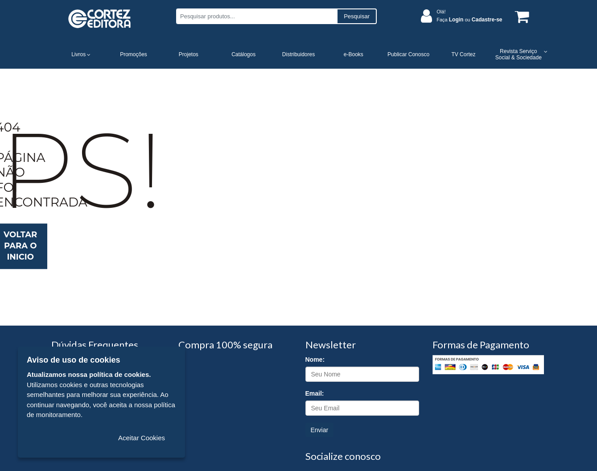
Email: (314, 393)
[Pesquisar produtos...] (256, 16)
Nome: (315, 359)
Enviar (320, 430)
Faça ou (469, 19)
